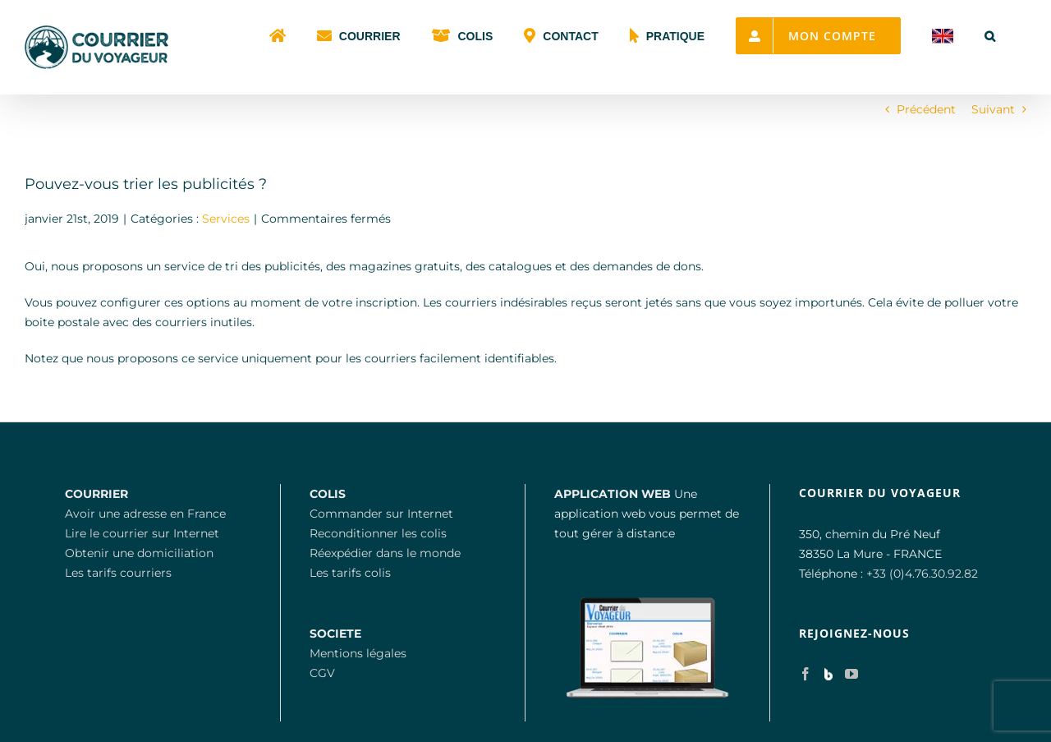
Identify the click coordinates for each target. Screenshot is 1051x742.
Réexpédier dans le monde (385, 553)
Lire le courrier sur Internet (142, 533)
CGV (322, 673)
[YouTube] (851, 673)
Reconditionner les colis (378, 533)
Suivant (993, 109)
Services (226, 218)
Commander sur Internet (381, 513)
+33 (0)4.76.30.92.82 (922, 573)
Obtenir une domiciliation (139, 553)
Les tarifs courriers (118, 572)
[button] (989, 34)
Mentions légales (358, 653)
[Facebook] (805, 673)
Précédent (926, 109)
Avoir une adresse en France (145, 513)
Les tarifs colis (350, 572)
